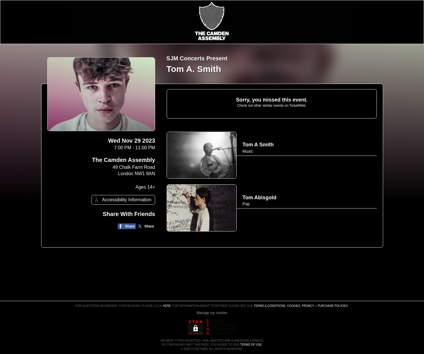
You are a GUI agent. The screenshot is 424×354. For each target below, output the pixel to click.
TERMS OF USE (251, 344)
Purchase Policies (333, 305)
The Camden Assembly (123, 160)
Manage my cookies (212, 313)
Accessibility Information (122, 199)
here (167, 305)
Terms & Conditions (270, 305)
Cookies (293, 305)
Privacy (308, 305)
